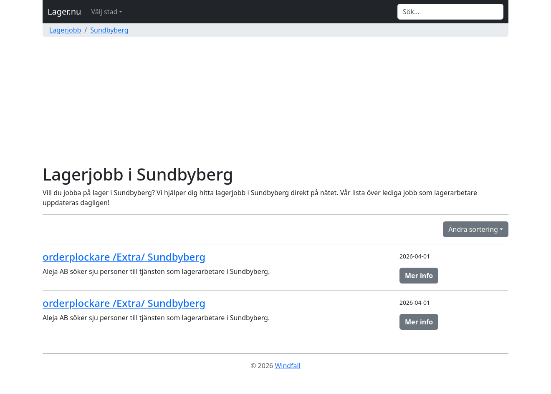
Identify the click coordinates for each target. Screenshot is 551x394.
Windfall (287, 365)
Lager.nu (64, 11)
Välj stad (104, 11)
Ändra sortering (473, 229)
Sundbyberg (109, 30)
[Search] (450, 12)
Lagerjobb (65, 30)
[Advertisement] (275, 101)
